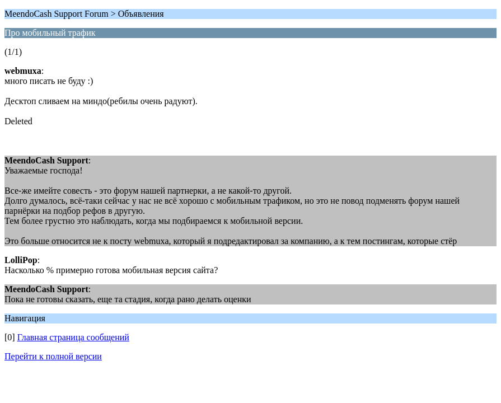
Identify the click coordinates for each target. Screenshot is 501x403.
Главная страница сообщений (73, 337)
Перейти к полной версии (53, 356)
